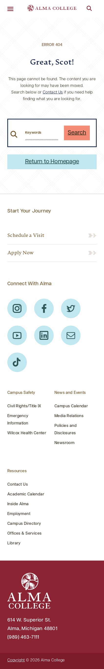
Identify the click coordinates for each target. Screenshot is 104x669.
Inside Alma (18, 504)
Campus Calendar (71, 406)
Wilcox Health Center (26, 433)
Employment (18, 514)
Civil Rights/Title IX (24, 406)
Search (77, 133)
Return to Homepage (52, 162)
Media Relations (68, 416)
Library (14, 543)
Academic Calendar (25, 494)
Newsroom (64, 443)
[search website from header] (41, 133)
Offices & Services (24, 534)
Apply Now (20, 253)
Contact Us (53, 92)
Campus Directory (24, 524)
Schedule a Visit (25, 235)
